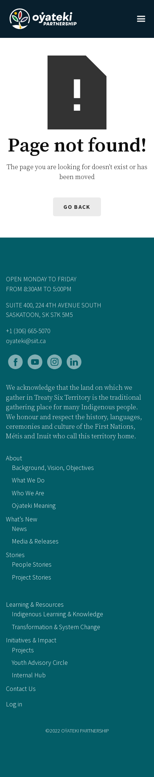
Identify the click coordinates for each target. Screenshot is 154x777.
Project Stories (31, 577)
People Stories (32, 564)
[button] (141, 19)
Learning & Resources (35, 604)
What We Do (28, 480)
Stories (15, 555)
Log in (14, 704)
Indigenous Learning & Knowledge (57, 614)
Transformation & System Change (56, 627)
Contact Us (21, 689)
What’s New (21, 519)
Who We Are (28, 493)
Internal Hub (29, 675)
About (14, 458)
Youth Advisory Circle (40, 663)
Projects (23, 650)
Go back (76, 206)
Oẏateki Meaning (34, 506)
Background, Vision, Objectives (53, 468)
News (19, 529)
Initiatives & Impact (31, 640)
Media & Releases (35, 541)
